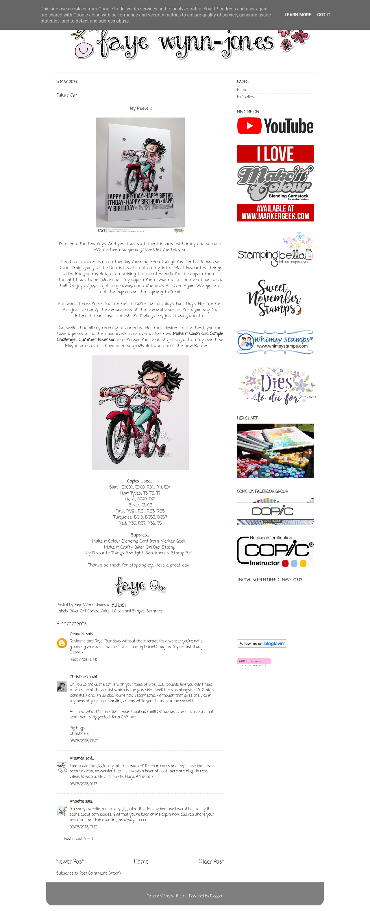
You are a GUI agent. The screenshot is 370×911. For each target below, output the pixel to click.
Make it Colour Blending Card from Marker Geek (139, 541)
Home (141, 862)
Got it (323, 14)
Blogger (216, 896)
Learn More (298, 14)
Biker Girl (78, 611)
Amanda (77, 759)
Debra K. (77, 634)
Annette (77, 802)
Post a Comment (78, 839)
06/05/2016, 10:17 (83, 784)
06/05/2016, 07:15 (84, 660)
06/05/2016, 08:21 (84, 741)
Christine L (79, 677)
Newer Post (70, 862)
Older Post (211, 862)
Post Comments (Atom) (100, 874)
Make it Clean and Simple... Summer (131, 611)
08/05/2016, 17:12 (83, 827)
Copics (93, 611)
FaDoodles (245, 97)
